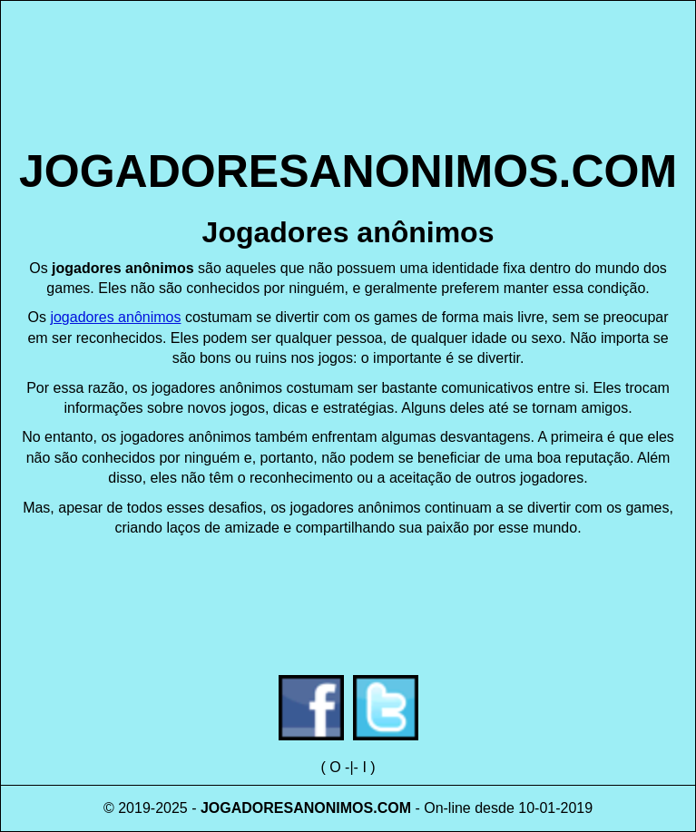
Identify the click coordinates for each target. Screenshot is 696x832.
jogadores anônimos (115, 317)
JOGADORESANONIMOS (287, 808)
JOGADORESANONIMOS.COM (348, 171)
